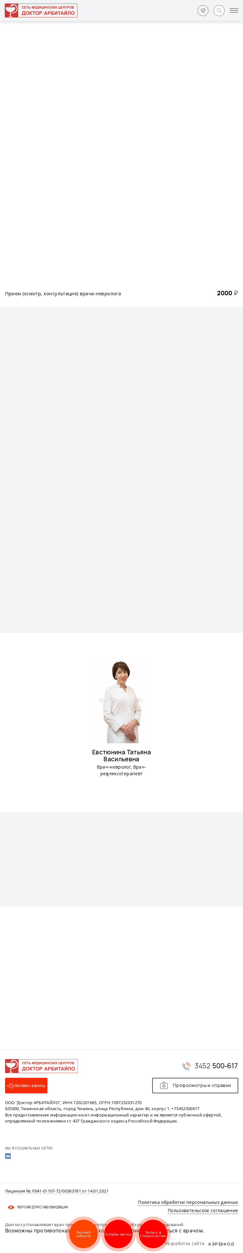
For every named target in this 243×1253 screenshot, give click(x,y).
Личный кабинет (83, 1234)
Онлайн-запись (118, 1234)
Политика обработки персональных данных (188, 1202)
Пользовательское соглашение (203, 1210)
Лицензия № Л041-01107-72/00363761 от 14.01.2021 (57, 1191)
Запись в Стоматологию (153, 1234)
